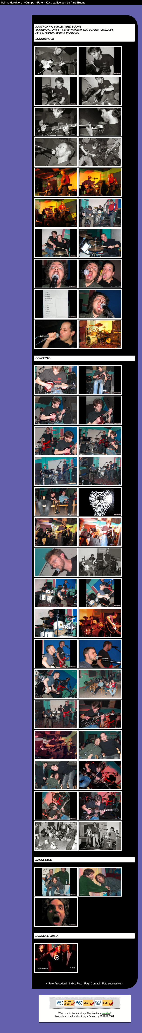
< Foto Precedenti (56, 983)
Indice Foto (75, 983)
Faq (86, 983)
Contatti (95, 983)
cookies (106, 1013)
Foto (40, 2)
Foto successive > (112, 983)
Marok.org (16, 2)
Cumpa (29, 2)
